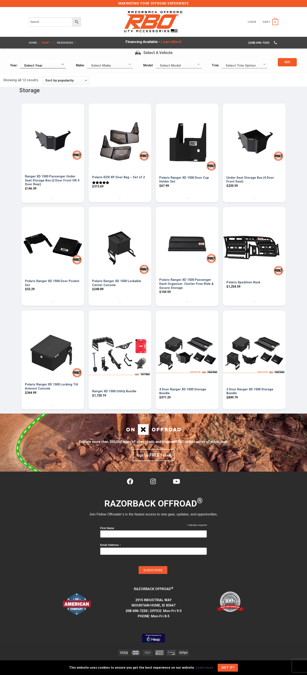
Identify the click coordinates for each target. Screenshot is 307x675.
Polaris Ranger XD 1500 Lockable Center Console (116, 283)
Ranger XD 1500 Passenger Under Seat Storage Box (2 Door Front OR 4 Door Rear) (52, 180)
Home (33, 42)
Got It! (228, 667)
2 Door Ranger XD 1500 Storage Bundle (249, 391)
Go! (287, 62)
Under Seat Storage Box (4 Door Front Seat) (250, 180)
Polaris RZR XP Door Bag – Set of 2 (118, 177)
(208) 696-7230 (258, 42)
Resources (66, 43)
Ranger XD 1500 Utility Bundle (114, 391)
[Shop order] (66, 80)
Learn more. (205, 667)
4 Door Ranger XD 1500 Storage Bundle (182, 391)
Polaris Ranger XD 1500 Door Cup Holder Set (184, 180)
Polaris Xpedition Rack (243, 282)
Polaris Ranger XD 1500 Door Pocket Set (52, 283)
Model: (148, 65)
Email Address (110, 545)
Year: (14, 65)
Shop (47, 43)
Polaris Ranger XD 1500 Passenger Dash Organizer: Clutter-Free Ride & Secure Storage (186, 284)
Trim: (215, 65)
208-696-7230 (136, 611)
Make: (80, 65)
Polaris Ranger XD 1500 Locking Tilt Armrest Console (51, 386)
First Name (107, 528)
